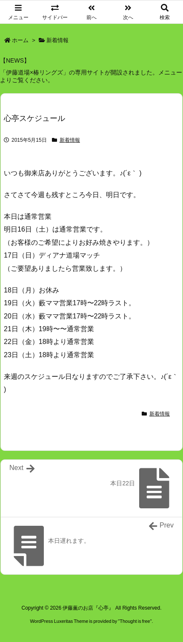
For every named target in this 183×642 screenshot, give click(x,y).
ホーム (20, 40)
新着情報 (57, 40)
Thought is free (135, 621)
